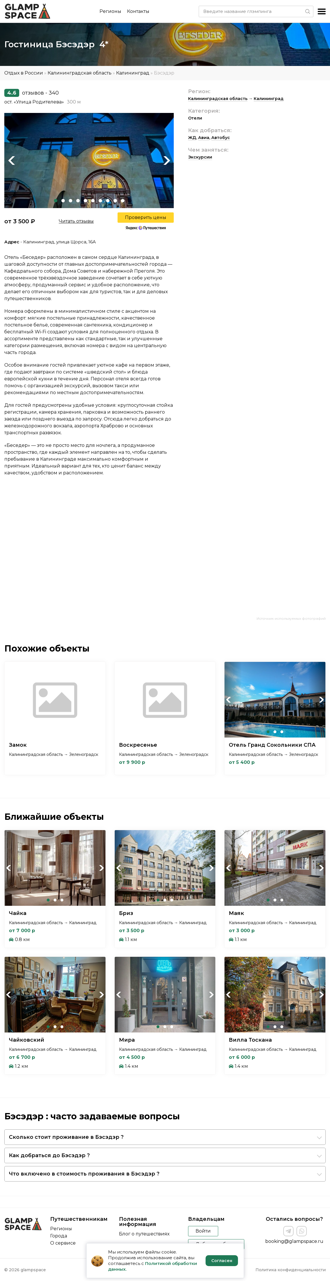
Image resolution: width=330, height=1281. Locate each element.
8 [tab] (108, 200)
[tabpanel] (89, 160)
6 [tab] (93, 200)
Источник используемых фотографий (291, 618)
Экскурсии (200, 157)
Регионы (110, 11)
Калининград (132, 73)
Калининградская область (80, 73)
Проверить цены (145, 217)
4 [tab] (78, 200)
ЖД (192, 137)
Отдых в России (23, 73)
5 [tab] (85, 200)
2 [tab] (63, 200)
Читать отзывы (76, 221)
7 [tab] (100, 200)
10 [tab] (122, 200)
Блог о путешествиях (144, 1234)
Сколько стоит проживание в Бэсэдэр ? (66, 1137)
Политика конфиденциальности (290, 1269)
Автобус (220, 137)
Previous (11, 160)
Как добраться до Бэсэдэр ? (49, 1155)
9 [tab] (115, 200)
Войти (203, 1231)
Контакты (138, 11)
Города (58, 1236)
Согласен (221, 1260)
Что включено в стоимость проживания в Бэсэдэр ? (84, 1174)
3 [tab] (70, 200)
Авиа (203, 137)
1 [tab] (55, 200)
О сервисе (63, 1243)
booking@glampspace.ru (294, 1241)
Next (166, 160)
